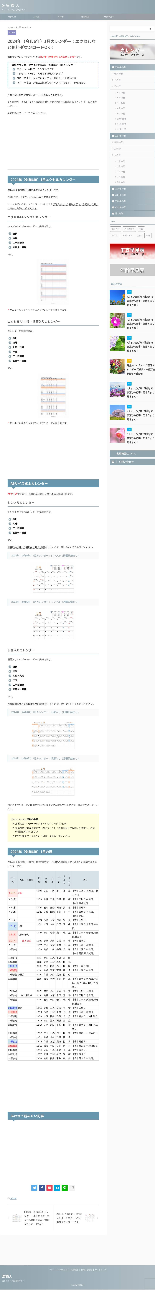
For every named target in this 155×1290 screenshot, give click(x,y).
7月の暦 (121, 101)
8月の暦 (121, 106)
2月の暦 (121, 161)
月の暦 (36, 17)
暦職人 (7, 1249)
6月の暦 (121, 97)
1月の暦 (121, 157)
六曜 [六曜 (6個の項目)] (141, 223)
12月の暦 (121, 126)
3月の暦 (121, 166)
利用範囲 (74, 1243)
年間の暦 (12, 17)
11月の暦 (121, 121)
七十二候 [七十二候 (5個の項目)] (116, 223)
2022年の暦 (120, 201)
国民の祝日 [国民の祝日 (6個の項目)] (127, 229)
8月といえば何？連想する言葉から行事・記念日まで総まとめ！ (141, 294)
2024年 (13, 1198)
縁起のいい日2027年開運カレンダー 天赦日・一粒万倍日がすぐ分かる (140, 363)
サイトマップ (100, 1243)
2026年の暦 (120, 67)
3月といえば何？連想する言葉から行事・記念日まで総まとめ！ (141, 432)
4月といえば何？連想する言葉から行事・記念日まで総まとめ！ (141, 409)
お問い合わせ (86, 1243)
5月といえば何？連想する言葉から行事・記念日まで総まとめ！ (141, 386)
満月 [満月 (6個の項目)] (148, 229)
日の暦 (61, 17)
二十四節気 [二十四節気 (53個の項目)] (129, 223)
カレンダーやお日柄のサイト (14, 1254)
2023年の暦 (120, 195)
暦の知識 (85, 17)
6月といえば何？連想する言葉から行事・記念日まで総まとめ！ (141, 340)
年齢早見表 (109, 17)
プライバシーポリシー (58, 1243)
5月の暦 (121, 92)
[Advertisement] (53, 142)
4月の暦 (121, 171)
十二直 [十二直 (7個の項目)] (115, 229)
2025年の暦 (120, 182)
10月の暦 (121, 116)
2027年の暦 (120, 132)
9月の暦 (121, 111)
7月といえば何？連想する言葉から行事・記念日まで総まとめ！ (141, 317)
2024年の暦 (120, 188)
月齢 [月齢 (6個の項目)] (139, 229)
